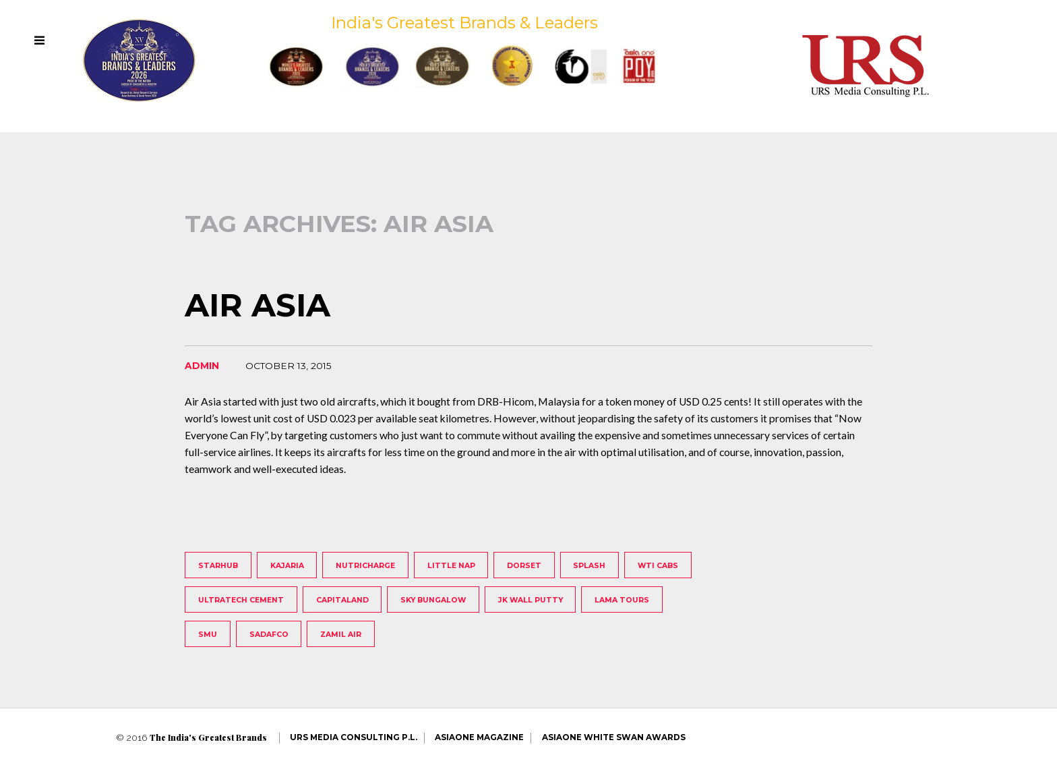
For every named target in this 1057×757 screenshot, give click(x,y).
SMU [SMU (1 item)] (207, 634)
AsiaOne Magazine (479, 737)
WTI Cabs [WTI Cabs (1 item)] (658, 565)
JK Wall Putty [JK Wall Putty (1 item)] (530, 600)
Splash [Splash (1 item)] (589, 565)
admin (202, 365)
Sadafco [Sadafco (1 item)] (269, 634)
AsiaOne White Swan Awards (614, 737)
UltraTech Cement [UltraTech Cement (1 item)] (241, 600)
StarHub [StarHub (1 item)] (218, 565)
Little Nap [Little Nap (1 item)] (451, 565)
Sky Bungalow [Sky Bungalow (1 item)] (433, 600)
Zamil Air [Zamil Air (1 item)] (340, 634)
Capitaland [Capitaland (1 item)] (342, 600)
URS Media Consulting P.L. (353, 737)
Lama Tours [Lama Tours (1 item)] (622, 600)
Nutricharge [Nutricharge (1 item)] (365, 565)
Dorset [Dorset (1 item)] (524, 565)
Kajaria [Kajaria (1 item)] (287, 565)
